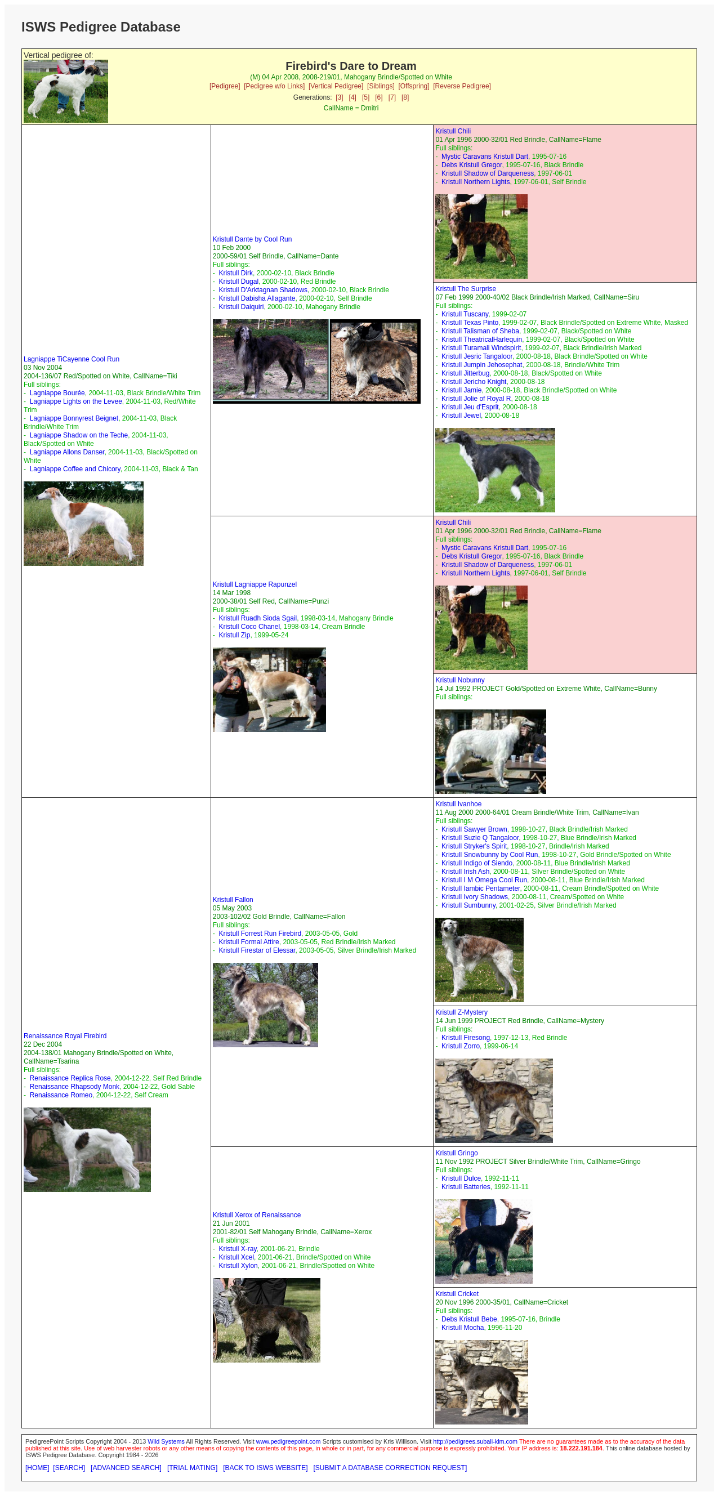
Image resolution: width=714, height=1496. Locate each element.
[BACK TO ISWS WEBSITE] (265, 1468)
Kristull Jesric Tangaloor (476, 356)
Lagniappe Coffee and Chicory (75, 469)
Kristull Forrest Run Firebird (259, 933)
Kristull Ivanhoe (458, 804)
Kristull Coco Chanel (249, 627)
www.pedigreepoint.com (288, 1441)
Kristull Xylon (237, 1266)
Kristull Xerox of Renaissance (257, 1215)
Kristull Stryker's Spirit (474, 846)
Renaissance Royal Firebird (65, 1036)
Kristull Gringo (456, 1153)
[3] (339, 97)
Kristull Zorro (460, 1046)
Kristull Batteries (465, 1187)
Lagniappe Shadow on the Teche (79, 435)
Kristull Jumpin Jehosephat (481, 365)
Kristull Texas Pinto (469, 323)
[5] (365, 97)
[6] (378, 97)
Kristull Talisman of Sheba (480, 331)
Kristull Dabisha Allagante (256, 298)
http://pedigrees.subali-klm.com (475, 1441)
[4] (352, 97)
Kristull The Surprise (465, 289)
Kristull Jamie (461, 390)
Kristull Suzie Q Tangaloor (480, 838)
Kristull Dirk (235, 273)
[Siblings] (381, 86)
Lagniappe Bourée (57, 393)
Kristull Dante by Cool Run (252, 239)
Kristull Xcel (236, 1257)
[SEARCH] (69, 1468)
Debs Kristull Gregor (471, 165)
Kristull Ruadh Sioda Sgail (257, 618)
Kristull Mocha (462, 1328)
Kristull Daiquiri (241, 307)
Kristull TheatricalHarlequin (481, 339)
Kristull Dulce (461, 1178)
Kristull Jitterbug (465, 373)
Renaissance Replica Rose (70, 1078)
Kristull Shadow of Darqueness (487, 173)
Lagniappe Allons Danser (67, 452)
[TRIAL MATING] (192, 1468)
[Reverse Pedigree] (462, 86)
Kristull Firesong (465, 1038)
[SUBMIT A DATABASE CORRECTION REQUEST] (390, 1468)
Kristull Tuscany (464, 314)
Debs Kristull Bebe (469, 1319)
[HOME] (37, 1468)
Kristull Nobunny (459, 680)
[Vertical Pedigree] (336, 86)
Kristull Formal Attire (248, 942)
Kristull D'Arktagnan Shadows (262, 290)
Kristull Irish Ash (465, 872)
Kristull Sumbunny (468, 905)
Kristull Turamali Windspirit (481, 348)
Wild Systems (166, 1441)
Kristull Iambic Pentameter (480, 888)
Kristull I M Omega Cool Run (484, 880)
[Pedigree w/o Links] (274, 86)
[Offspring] (413, 86)
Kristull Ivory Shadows (474, 897)
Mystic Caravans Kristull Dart (484, 156)
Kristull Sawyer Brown (474, 829)
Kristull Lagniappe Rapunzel (255, 584)
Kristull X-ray (237, 1249)
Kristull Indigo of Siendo (476, 863)
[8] (405, 97)
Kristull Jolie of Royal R (476, 399)
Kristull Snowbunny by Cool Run (489, 855)
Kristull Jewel (461, 415)
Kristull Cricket (457, 1294)
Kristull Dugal (238, 281)
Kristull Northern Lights (475, 182)
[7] (392, 97)
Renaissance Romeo (61, 1095)
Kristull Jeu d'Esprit (470, 407)
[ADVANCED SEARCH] (126, 1468)
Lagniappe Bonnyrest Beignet (74, 418)
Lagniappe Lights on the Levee (76, 401)
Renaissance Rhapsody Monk (74, 1087)
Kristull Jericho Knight (473, 382)
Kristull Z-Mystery (461, 1012)
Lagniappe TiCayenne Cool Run (71, 359)
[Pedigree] (224, 86)
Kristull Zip (234, 635)
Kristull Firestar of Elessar (256, 950)
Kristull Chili (453, 131)
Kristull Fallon (233, 900)
